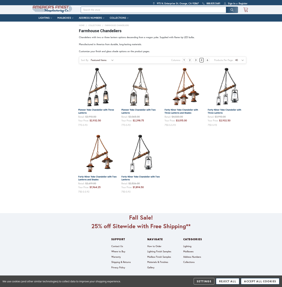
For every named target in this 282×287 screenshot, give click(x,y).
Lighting (45, 21)
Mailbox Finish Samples (159, 260)
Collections (119, 21)
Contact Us (117, 249)
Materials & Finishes (157, 265)
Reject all (227, 281)
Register (243, 3)
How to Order (154, 249)
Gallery (150, 271)
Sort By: (85, 63)
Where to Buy (118, 255)
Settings (204, 281)
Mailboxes (65, 21)
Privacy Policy (118, 271)
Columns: (176, 63)
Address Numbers (91, 21)
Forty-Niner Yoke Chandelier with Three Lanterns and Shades (181, 115)
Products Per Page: (223, 63)
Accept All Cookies (260, 281)
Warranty (116, 260)
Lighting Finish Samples (159, 255)
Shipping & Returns (121, 265)
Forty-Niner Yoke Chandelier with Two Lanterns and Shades (97, 181)
